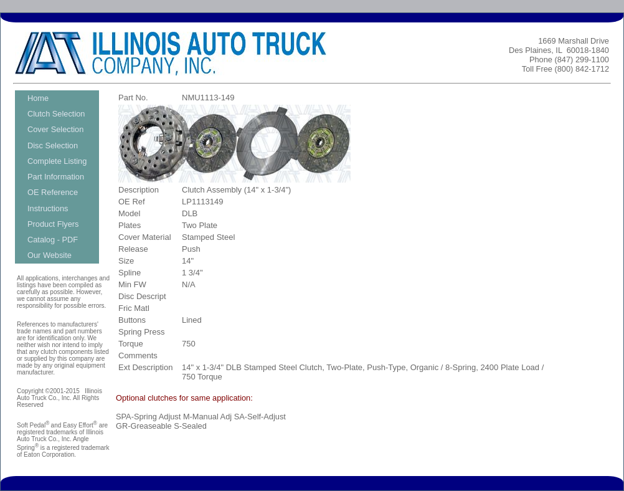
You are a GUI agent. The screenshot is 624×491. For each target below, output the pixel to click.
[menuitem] (57, 98)
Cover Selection (55, 129)
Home (38, 98)
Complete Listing (57, 161)
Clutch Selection (56, 113)
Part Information (55, 176)
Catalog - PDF (52, 239)
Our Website (49, 255)
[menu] (57, 177)
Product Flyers (53, 224)
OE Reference (52, 192)
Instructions (47, 208)
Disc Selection (52, 145)
